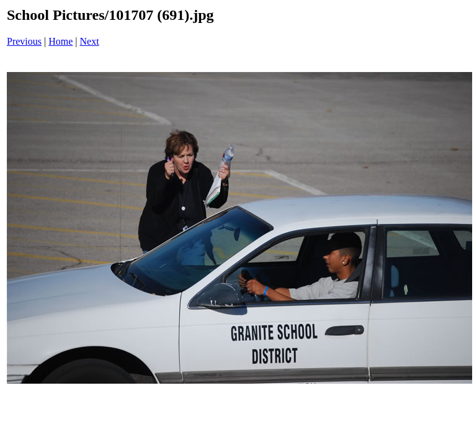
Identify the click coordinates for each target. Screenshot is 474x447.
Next (89, 41)
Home (60, 41)
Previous (24, 41)
